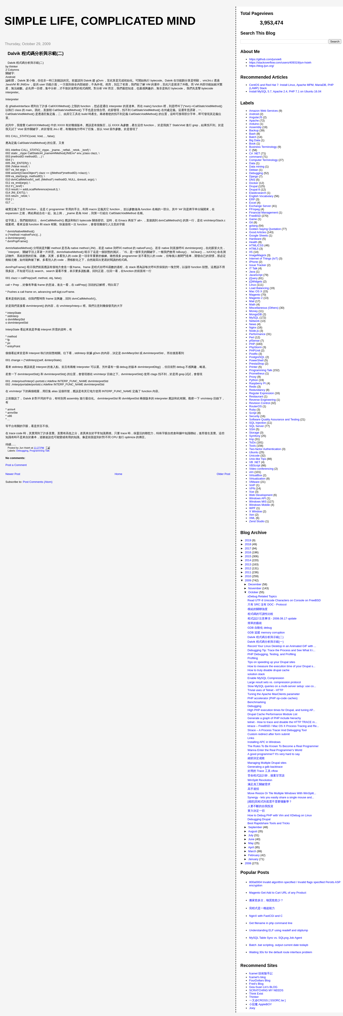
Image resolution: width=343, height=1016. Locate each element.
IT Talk (253, 268)
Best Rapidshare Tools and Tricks (269, 823)
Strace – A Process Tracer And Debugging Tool (277, 730)
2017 (248, 548)
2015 (248, 556)
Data (252, 163)
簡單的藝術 (255, 623)
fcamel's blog (257, 977)
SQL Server (256, 426)
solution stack (256, 674)
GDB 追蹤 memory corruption (266, 632)
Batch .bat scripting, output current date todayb (278, 945)
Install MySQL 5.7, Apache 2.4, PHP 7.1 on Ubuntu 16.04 (285, 91)
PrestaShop (256, 363)
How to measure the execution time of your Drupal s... (281, 666)
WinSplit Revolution (260, 780)
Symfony (254, 435)
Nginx (252, 327)
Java (252, 271)
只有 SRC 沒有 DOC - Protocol (267, 604)
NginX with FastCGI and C (265, 915)
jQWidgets (255, 281)
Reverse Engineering (262, 399)
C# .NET (254, 153)
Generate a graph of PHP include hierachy (274, 718)
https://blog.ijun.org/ (261, 65)
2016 (248, 552)
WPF (252, 508)
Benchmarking (257, 702)
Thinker (254, 996)
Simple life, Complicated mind (100, 20)
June (251, 839)
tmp (251, 439)
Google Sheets (258, 235)
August (253, 831)
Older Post (223, 474)
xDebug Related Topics (262, 596)
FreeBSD (255, 215)
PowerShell (256, 360)
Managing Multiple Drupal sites (267, 762)
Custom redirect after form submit (269, 734)
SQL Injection (257, 422)
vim (251, 472)
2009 (248, 580)
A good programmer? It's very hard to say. (274, 754)
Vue (251, 491)
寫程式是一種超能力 (262, 908)
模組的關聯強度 (258, 609)
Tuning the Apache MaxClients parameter (274, 694)
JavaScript (255, 275)
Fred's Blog (256, 983)
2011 (248, 572)
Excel (252, 202)
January (253, 859)
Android (254, 114)
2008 (248, 863)
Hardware (255, 238)
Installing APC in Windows (264, 742)
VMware (254, 481)
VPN (252, 488)
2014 (248, 560)
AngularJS (255, 117)
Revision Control (259, 403)
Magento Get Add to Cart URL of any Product (277, 892)
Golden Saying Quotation (265, 229)
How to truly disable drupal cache (269, 670)
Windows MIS (257, 501)
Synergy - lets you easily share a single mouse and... (281, 797)
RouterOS (255, 406)
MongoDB (255, 314)
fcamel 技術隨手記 (261, 973)
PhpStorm (255, 347)
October (253, 592)
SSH (252, 429)
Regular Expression (261, 393)
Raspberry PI (257, 383)
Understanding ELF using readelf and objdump (278, 930)
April (251, 847)
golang (253, 225)
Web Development (261, 495)
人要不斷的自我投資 (260, 806)
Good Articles (257, 232)
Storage (254, 432)
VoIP (252, 485)
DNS (252, 179)
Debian (253, 169)
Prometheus (256, 373)
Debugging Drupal (259, 819)
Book (252, 143)
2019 (248, 540)
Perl (251, 337)
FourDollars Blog (259, 980)
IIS (251, 252)
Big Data (254, 140)
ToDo (252, 442)
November (255, 588)
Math (252, 304)
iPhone (253, 261)
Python (253, 380)
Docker (253, 183)
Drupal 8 (254, 189)
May (251, 843)
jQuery (253, 278)
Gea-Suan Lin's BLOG (263, 987)
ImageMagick (257, 255)
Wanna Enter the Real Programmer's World (275, 750)
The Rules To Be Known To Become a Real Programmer (283, 746)
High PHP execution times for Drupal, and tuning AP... (281, 710)
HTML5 (254, 248)
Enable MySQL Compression (266, 678)
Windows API (257, 498)
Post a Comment (16, 465)
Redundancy (257, 390)
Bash (252, 133)
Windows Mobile (259, 504)
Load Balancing (259, 288)
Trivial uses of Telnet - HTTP (265, 690)
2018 (248, 544)
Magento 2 (255, 298)
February (254, 855)
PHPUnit (254, 350)
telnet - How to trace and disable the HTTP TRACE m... (282, 722)
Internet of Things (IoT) (263, 258)
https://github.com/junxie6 (265, 59)
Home (118, 474)
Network (254, 321)
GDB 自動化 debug (260, 627)
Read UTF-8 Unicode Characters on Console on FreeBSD (284, 600)
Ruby (252, 409)
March (252, 851)
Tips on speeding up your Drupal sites (271, 662)
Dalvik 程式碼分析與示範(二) (36, 53)
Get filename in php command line (270, 923)
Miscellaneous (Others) (263, 307)
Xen (251, 514)
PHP (252, 344)
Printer (253, 367)
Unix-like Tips (257, 458)
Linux (252, 284)
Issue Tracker (257, 265)
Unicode (254, 455)
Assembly (255, 127)
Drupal (253, 186)
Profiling (253, 658)
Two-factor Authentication (265, 449)
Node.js (254, 330)
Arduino (254, 123)
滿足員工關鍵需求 (259, 784)
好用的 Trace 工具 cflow (263, 771)
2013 (248, 564)
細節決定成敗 (256, 758)
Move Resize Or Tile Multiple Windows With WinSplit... (282, 793)
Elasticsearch (257, 192)
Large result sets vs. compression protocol (274, 682)
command (255, 156)
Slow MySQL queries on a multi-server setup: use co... (282, 686)
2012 (248, 568)
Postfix (253, 353)
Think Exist (256, 993)
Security (254, 416)
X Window (255, 511)
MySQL (254, 317)
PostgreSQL (257, 357)
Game (253, 219)
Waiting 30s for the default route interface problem (280, 952)
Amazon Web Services (263, 110)
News (252, 324)
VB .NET (254, 462)
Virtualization (257, 478)
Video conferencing (261, 468)
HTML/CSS (256, 245)
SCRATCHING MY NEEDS (266, 990)
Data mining (256, 166)
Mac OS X (255, 291)
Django (253, 176)
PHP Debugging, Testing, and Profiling (272, 654)
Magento (254, 294)
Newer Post (12, 474)
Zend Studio (256, 521)
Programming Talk (40, 450)
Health (253, 242)
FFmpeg (254, 209)
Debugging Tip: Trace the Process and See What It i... (281, 650)
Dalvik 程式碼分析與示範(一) (266, 641)
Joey (252, 1008)
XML (252, 518)
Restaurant (256, 396)
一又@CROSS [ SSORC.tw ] (267, 1000)
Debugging (22, 450)
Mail (251, 301)
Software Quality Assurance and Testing (274, 419)
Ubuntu (253, 452)
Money (253, 311)
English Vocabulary (261, 196)
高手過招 (253, 788)
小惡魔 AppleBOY (260, 1004)
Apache (254, 120)
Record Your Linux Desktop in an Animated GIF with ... (282, 646)
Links (251, 738)
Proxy (252, 376)
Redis (252, 386)
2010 (248, 576)
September (255, 827)
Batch (252, 137)
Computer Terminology (263, 160)
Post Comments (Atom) (37, 481)
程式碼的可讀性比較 (260, 614)
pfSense (254, 340)
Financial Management (263, 212)
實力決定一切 (256, 810)
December (255, 584)
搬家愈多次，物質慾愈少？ (266, 900)
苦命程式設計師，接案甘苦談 (266, 775)
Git (251, 222)
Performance (257, 334)
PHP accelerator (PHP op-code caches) (273, 698)
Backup (254, 130)
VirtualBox (255, 475)
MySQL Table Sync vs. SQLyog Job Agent (275, 937)
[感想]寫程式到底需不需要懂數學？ (270, 801)
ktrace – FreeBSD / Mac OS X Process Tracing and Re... (283, 726)
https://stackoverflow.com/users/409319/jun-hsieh (280, 62)
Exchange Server (260, 206)
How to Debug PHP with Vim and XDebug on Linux (280, 815)
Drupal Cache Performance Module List (273, 714)
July (251, 835)
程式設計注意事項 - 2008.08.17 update (272, 618)
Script (252, 413)
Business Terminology (263, 146)
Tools (252, 445)
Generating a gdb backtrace (265, 766)
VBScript (254, 465)
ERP (252, 199)
